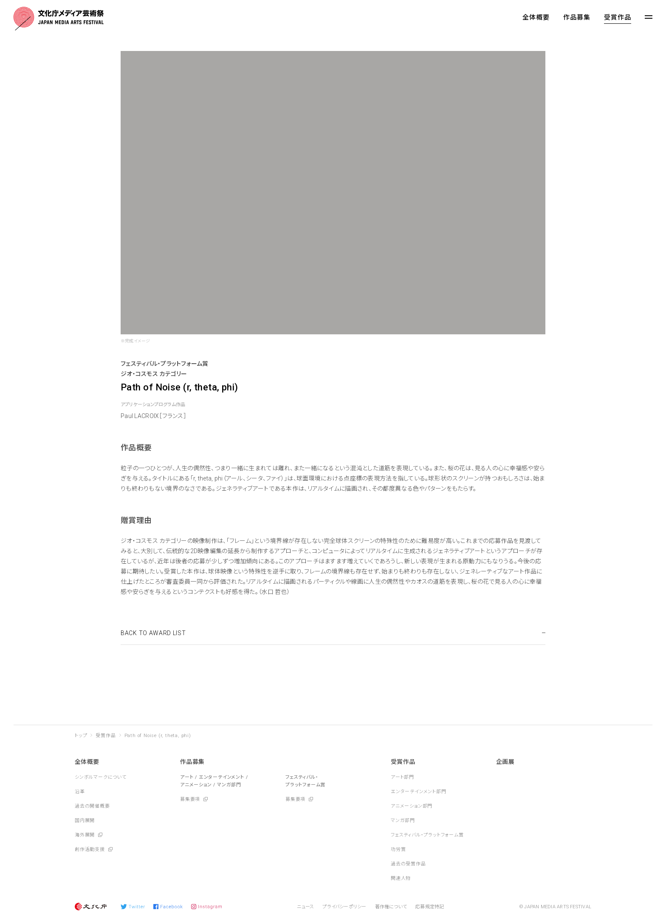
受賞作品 (617, 17)
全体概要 (536, 17)
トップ (81, 735)
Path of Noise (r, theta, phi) (157, 735)
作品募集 (576, 17)
